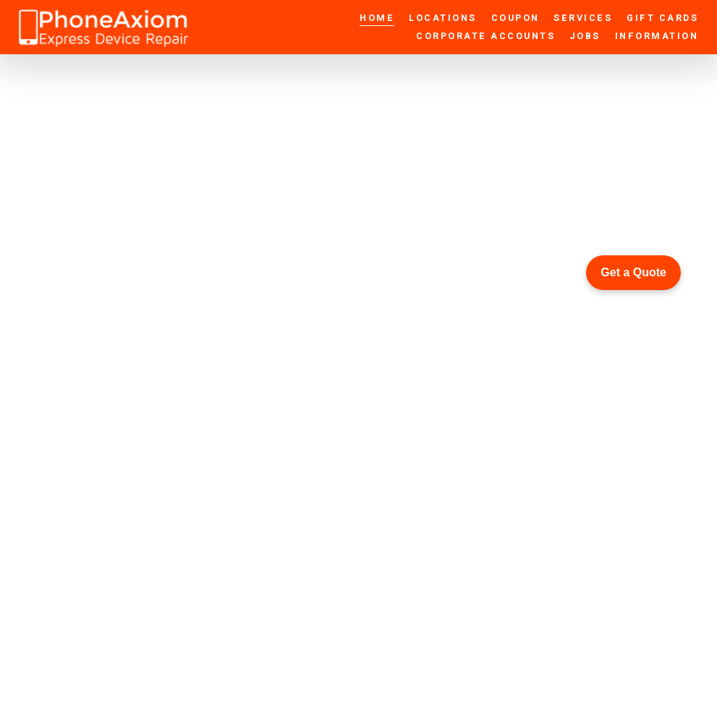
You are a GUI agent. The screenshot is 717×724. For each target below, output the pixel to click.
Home (377, 18)
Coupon (515, 18)
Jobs (585, 36)
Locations (443, 18)
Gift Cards (662, 18)
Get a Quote (633, 272)
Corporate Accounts (485, 36)
